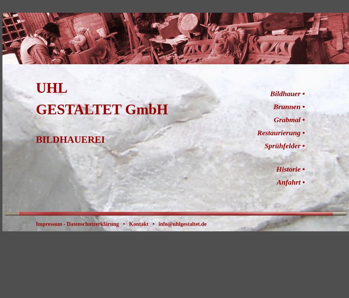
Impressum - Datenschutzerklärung (77, 224)
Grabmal (287, 120)
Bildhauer (285, 94)
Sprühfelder (283, 146)
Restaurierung (279, 133)
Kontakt (138, 224)
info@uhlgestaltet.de (183, 224)
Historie (288, 169)
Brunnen (286, 107)
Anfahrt (289, 182)
